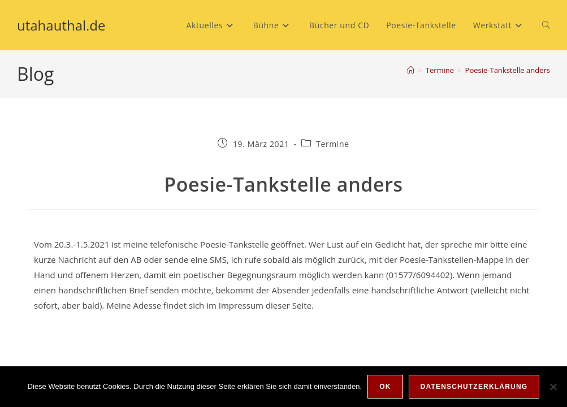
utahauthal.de (61, 25)
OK (385, 387)
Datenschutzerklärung (474, 387)
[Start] (410, 70)
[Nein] (553, 386)
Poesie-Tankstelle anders (507, 70)
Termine (332, 143)
